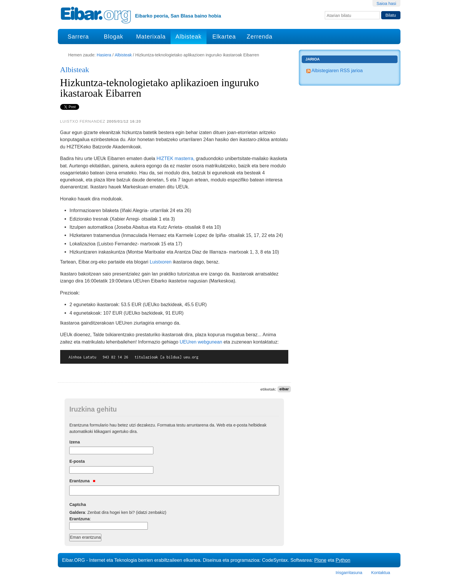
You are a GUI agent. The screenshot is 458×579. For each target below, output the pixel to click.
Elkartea (224, 36)
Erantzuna (82, 481)
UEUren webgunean (201, 341)
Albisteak (189, 36)
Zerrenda (260, 36)
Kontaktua (380, 572)
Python (343, 560)
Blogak (113, 36)
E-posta (77, 461)
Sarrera (78, 36)
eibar (284, 389)
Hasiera (104, 55)
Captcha (77, 504)
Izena (74, 442)
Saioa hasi (386, 3)
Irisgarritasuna (349, 572)
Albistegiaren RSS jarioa (334, 70)
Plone (320, 560)
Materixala (151, 36)
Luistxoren (160, 261)
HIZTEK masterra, (176, 158)
